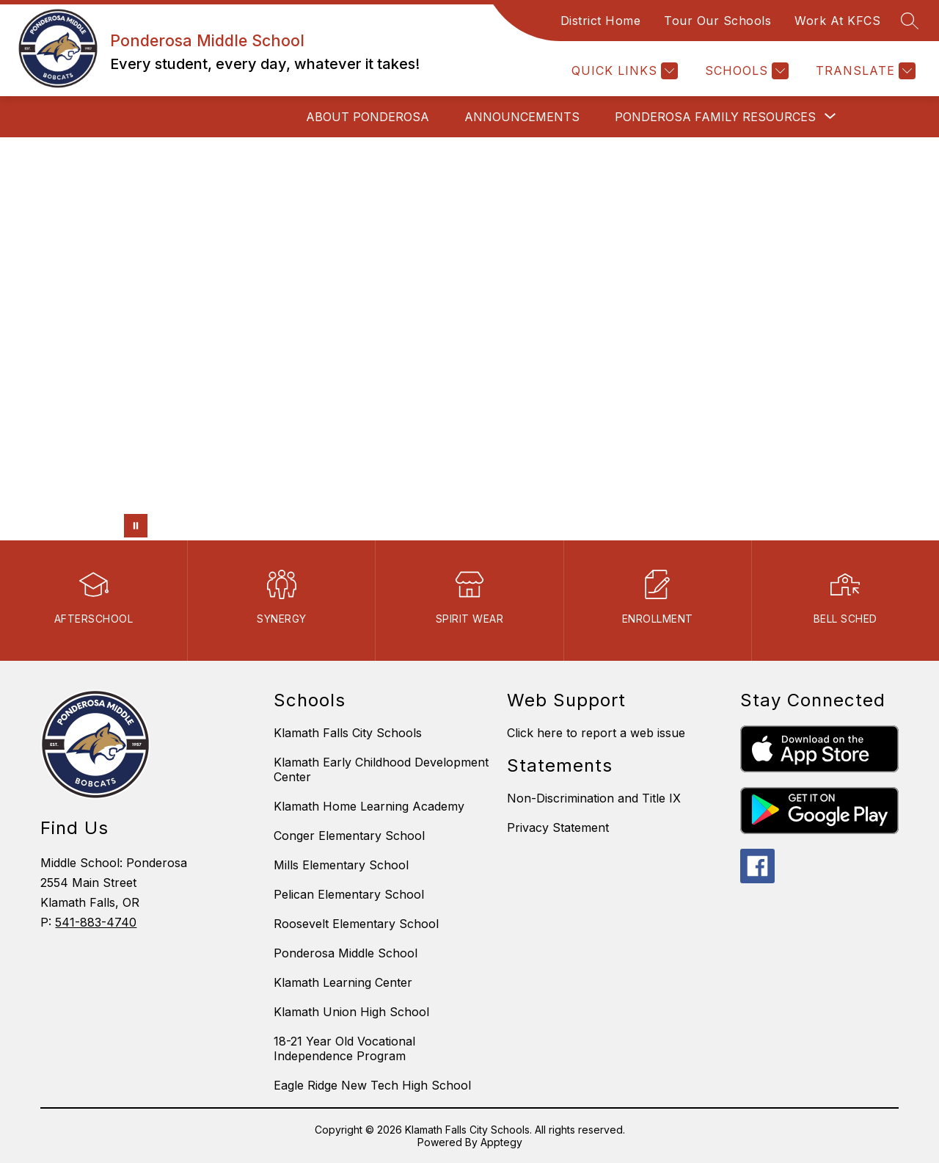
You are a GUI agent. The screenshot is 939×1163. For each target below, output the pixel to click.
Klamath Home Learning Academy (369, 806)
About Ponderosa (367, 116)
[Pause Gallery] (135, 525)
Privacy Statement (558, 827)
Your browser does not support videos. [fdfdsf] (469, 338)
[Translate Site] (864, 71)
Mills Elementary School (341, 865)
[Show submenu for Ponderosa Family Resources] (715, 117)
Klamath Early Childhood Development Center (381, 769)
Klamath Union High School (351, 1011)
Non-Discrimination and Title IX (594, 798)
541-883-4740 (95, 922)
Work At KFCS (837, 20)
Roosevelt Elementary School (356, 923)
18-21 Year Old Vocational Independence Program (344, 1048)
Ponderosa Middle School (345, 953)
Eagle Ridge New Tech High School (372, 1085)
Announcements (522, 116)
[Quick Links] (623, 71)
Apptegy (501, 1142)
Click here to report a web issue (596, 732)
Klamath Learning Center (343, 982)
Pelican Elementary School (349, 894)
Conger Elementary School (349, 835)
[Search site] (909, 20)
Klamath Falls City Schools (348, 732)
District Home (600, 20)
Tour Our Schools (717, 20)
